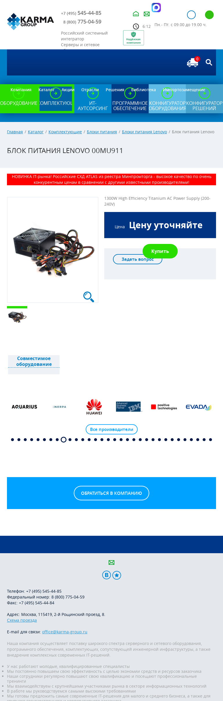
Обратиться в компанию (111, 493)
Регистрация (209, 14)
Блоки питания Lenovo (144, 131)
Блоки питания (102, 131)
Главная (15, 131)
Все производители (111, 429)
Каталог (36, 131)
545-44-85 (81, 12)
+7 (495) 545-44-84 (36, 602)
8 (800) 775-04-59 (67, 597)
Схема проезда (22, 620)
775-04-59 (82, 21)
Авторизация (191, 14)
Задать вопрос (138, 259)
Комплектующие (65, 131)
